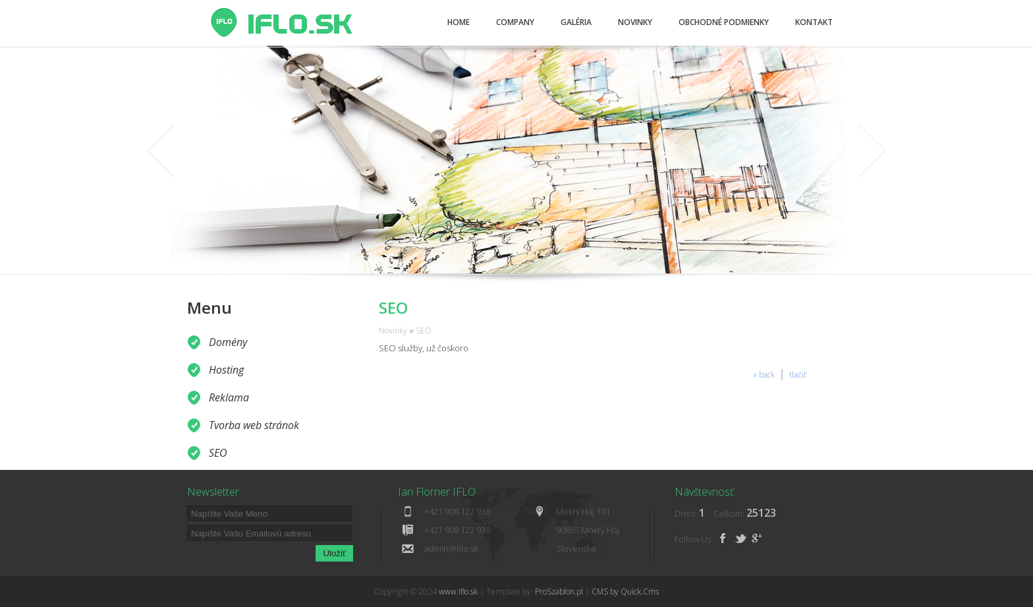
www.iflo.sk (458, 591)
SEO (218, 453)
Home (458, 22)
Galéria (576, 22)
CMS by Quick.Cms (625, 591)
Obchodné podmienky (724, 22)
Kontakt (814, 22)
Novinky (635, 22)
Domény (228, 342)
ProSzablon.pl (559, 591)
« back (764, 374)
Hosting (226, 369)
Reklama (229, 397)
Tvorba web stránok (254, 425)
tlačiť (797, 374)
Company (515, 22)
